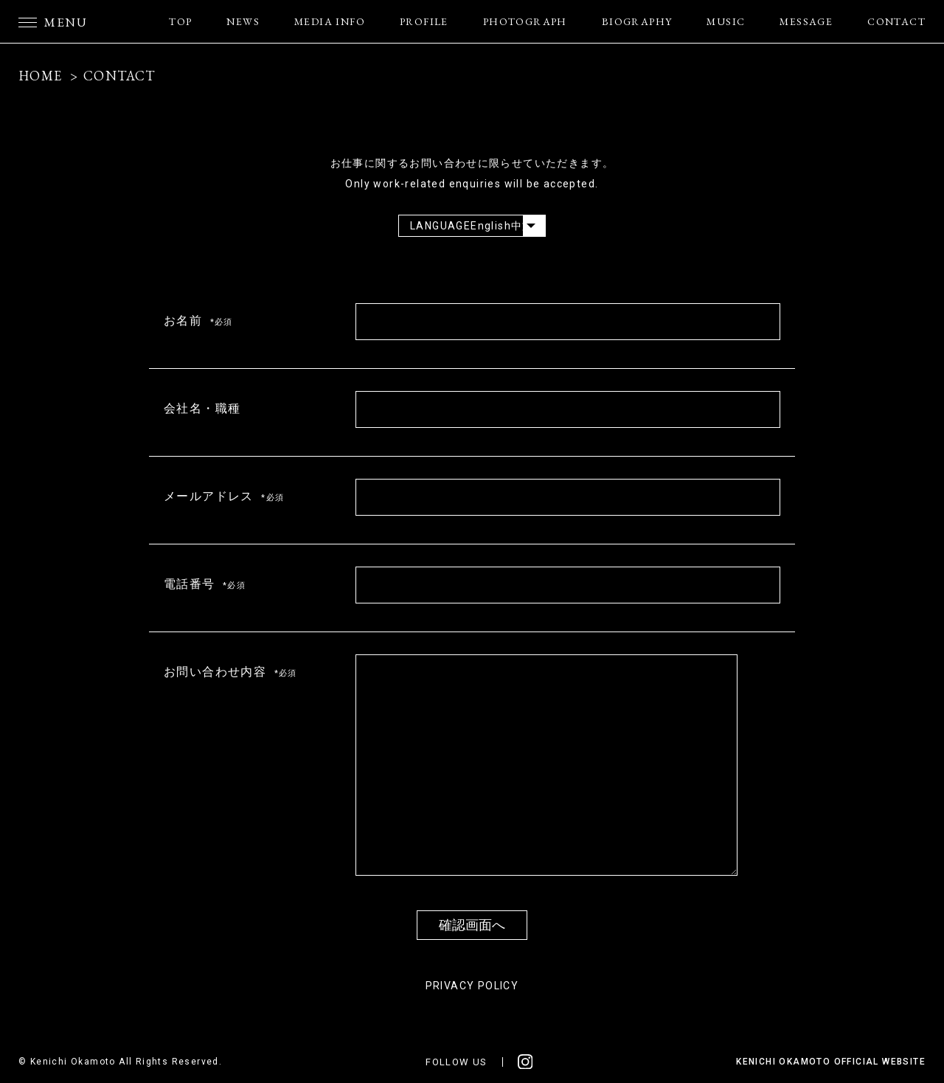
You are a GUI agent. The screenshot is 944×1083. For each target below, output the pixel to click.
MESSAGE (806, 21)
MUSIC (726, 21)
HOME (40, 75)
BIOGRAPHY (637, 21)
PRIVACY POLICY (472, 986)
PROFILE (424, 21)
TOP (180, 21)
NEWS (243, 21)
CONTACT (896, 21)
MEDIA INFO (329, 21)
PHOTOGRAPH (525, 21)
